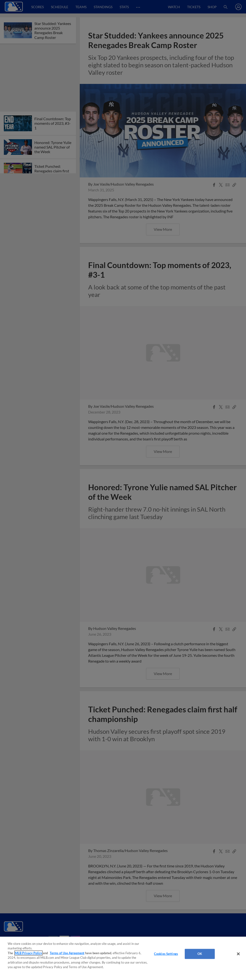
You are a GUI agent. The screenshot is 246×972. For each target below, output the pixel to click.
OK (199, 954)
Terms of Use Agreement (67, 953)
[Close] (238, 954)
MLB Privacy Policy (28, 953)
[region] (123, 954)
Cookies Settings (166, 954)
